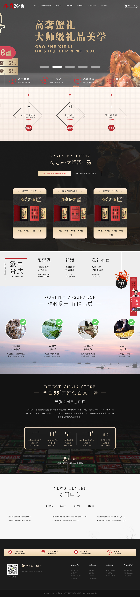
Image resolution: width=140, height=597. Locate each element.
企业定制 (69, 6)
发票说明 (91, 573)
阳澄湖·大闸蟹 (46, 6)
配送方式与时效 (129, 570)
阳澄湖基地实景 (76, 576)
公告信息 (90, 506)
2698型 (110, 235)
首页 (35, 6)
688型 (66, 231)
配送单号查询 (110, 576)
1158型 (26, 231)
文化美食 (77, 506)
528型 (39, 231)
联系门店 (80, 6)
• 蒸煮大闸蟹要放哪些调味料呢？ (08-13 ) (111, 517)
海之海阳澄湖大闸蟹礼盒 (86, 173)
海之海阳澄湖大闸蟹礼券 (53, 173)
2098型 (73, 231)
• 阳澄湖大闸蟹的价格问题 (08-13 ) (19, 520)
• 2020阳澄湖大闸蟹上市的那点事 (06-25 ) (66, 520)
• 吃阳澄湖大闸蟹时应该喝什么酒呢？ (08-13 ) (112, 520)
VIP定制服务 (93, 578)
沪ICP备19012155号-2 (90, 593)
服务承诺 (109, 573)
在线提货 (103, 6)
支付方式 (91, 576)
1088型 (59, 231)
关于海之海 (92, 6)
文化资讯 (49, 506)
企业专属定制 (28, 117)
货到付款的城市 (129, 573)
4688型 (107, 231)
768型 (33, 231)
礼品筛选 (70, 117)
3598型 (100, 231)
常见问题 (74, 578)
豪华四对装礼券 (70, 191)
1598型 (80, 231)
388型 (20, 231)
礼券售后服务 (110, 570)
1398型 (70, 235)
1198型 (114, 231)
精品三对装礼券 (29, 191)
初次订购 (91, 570)
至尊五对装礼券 (110, 191)
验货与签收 (127, 576)
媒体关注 (63, 506)
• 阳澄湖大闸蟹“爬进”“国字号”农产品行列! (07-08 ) (69, 517)
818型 (121, 231)
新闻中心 (59, 6)
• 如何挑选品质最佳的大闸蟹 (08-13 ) (20, 517)
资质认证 (74, 573)
